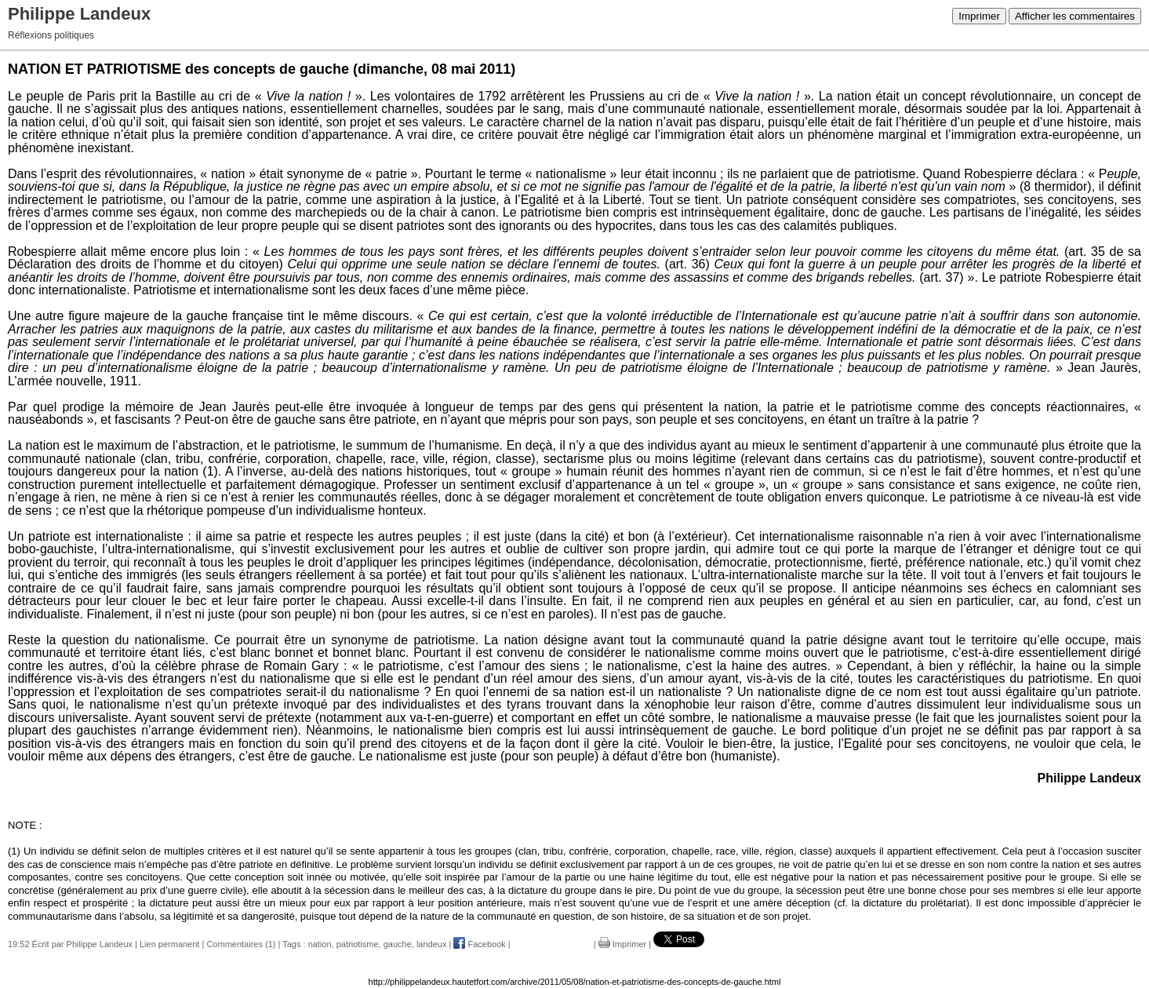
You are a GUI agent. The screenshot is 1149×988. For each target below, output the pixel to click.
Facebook (479, 944)
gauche (398, 944)
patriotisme (357, 944)
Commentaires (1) (240, 944)
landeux (431, 944)
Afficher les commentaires (1075, 16)
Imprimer (979, 16)
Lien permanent (169, 944)
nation (320, 944)
